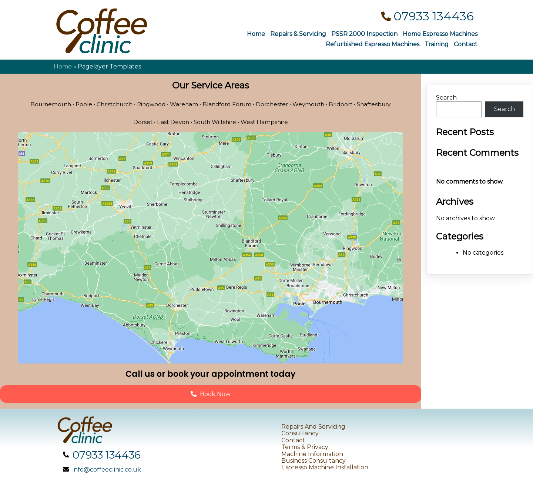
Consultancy (300, 433)
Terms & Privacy (304, 446)
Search (446, 97)
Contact (293, 440)
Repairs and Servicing (313, 426)
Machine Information (312, 453)
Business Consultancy (313, 460)
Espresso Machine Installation (324, 467)
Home (63, 66)
